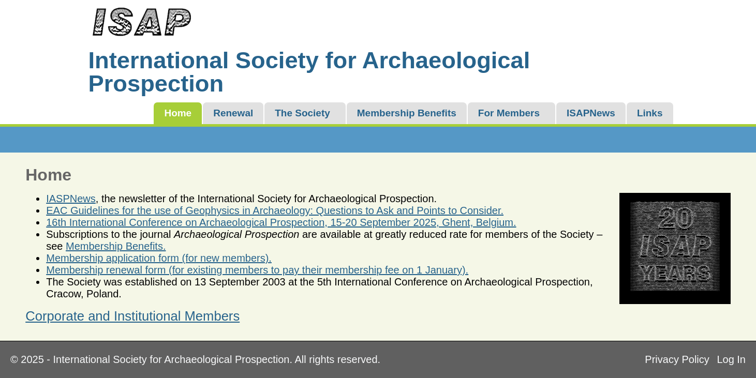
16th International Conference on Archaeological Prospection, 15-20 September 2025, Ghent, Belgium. (281, 222)
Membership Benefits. (116, 246)
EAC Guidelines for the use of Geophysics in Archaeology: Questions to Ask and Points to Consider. (274, 210)
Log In (731, 359)
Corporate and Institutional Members (132, 316)
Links (650, 113)
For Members (509, 113)
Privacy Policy (677, 359)
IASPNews (71, 198)
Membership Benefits (406, 113)
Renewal (233, 113)
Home (177, 113)
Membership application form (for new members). (159, 258)
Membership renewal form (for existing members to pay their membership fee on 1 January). (257, 270)
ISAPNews (591, 113)
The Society (302, 113)
